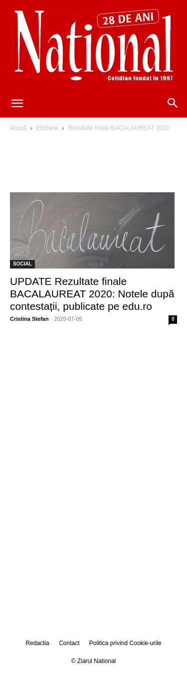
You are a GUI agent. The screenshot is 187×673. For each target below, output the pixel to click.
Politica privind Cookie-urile (125, 643)
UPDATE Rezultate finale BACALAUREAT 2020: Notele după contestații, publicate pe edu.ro (92, 293)
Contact (69, 643)
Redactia (37, 643)
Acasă (18, 128)
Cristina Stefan (29, 319)
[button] (17, 104)
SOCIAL (22, 264)
